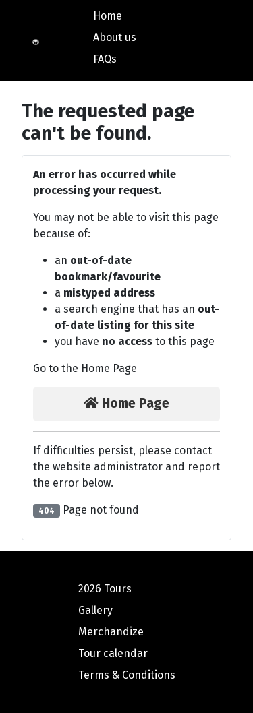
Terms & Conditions (126, 675)
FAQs (105, 59)
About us (114, 37)
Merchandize (111, 631)
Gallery (95, 610)
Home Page (126, 403)
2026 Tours (105, 588)
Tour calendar (113, 653)
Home (107, 15)
